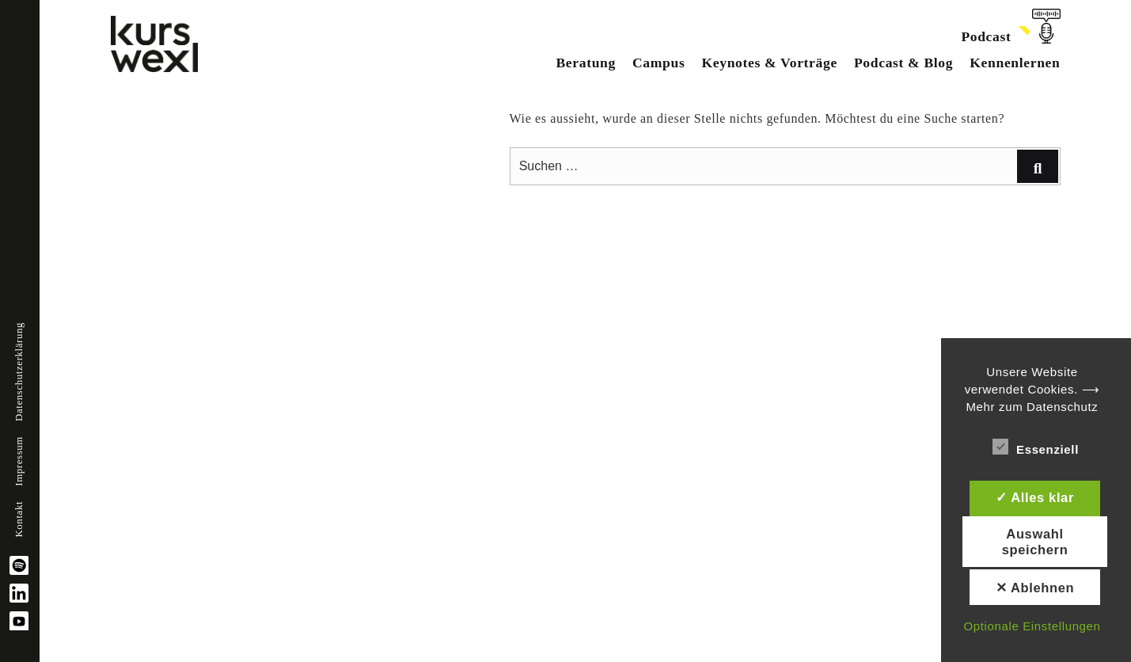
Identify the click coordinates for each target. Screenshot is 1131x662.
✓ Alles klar (1035, 497)
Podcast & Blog (903, 62)
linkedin (18, 593)
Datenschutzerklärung (19, 371)
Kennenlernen (1015, 62)
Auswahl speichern (1035, 542)
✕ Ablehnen (1035, 587)
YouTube (18, 620)
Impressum (19, 461)
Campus (658, 62)
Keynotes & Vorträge (769, 62)
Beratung (586, 62)
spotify (18, 565)
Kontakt (19, 519)
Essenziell (1035, 446)
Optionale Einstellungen (1031, 626)
